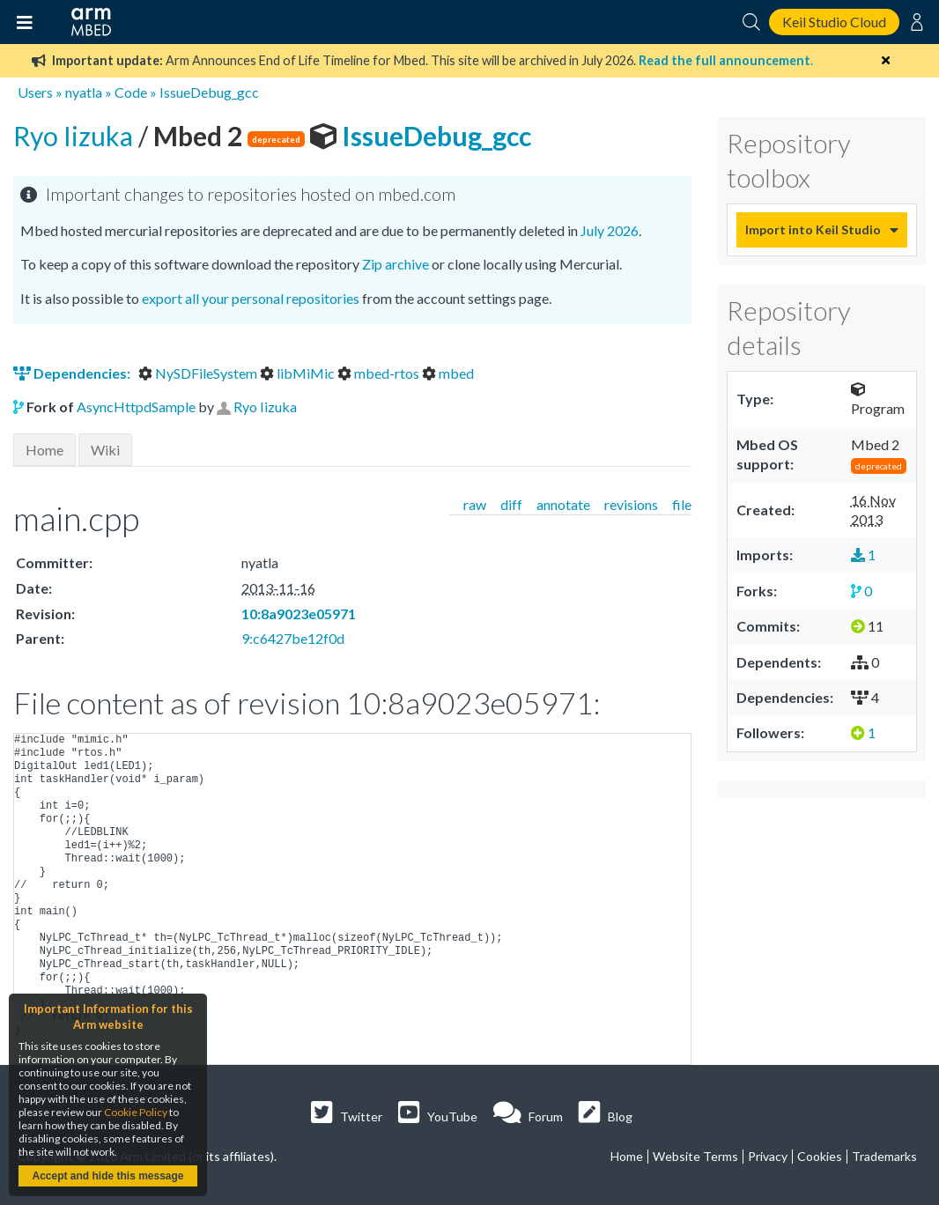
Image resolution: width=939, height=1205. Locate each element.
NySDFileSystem (199, 373)
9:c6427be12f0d (292, 638)
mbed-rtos (379, 373)
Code (131, 92)
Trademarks (884, 1156)
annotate (563, 504)
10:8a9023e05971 (298, 613)
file (681, 504)
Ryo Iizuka (75, 136)
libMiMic (298, 373)
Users (35, 92)
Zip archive (395, 263)
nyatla (83, 92)
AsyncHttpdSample (136, 406)
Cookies (819, 1156)
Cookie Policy (135, 1112)
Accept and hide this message (107, 1176)
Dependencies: (73, 373)
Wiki (105, 449)
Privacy (767, 1156)
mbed (448, 373)
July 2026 (609, 230)
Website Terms (695, 1156)
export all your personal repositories (250, 298)
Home (44, 449)
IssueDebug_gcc (209, 92)
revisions (631, 504)
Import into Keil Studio (813, 229)
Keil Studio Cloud (834, 21)
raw (474, 504)
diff (511, 504)
